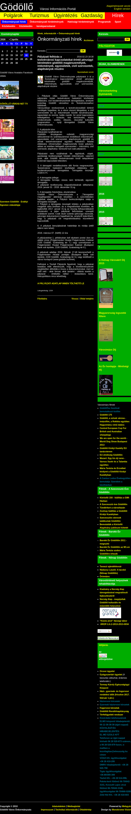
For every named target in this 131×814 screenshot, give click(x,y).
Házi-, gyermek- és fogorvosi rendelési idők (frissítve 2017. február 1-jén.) (115, 694)
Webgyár (126, 806)
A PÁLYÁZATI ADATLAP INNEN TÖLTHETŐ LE (60, 283)
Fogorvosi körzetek (109, 708)
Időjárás (103, 645)
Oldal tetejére (87, 299)
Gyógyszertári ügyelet (111, 674)
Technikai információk (66, 810)
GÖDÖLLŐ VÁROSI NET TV (14, 104)
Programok (104, 21)
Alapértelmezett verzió (118, 6)
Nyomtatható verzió (85, 72)
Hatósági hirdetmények (81, 21)
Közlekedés (8, 26)
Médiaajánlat (73, 806)
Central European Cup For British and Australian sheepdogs (113, 431)
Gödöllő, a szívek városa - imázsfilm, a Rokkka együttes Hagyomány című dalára (114, 421)
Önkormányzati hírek (14, 21)
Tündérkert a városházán (112, 508)
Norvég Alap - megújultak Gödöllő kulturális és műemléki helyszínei (112, 602)
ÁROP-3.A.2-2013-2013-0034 (114, 624)
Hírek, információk (46, 33)
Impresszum (47, 810)
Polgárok (13, 15)
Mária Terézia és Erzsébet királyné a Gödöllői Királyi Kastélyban (113, 471)
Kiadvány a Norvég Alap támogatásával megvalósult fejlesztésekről (114, 592)
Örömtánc (105, 576)
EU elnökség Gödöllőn (111, 455)
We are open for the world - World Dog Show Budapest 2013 (113, 441)
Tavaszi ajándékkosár (111, 566)
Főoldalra (42, 299)
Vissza (75, 299)
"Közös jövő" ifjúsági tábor (113, 621)
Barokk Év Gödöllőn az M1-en (115, 547)
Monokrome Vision (121, 810)
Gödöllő (16, 6)
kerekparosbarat (45, 26)
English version (122, 8)
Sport (118, 21)
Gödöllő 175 (106, 415)
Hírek (118, 15)
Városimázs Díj (107, 349)
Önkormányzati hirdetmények (46, 21)
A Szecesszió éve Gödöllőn (113, 504)
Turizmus (39, 15)
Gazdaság (92, 15)
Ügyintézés (65, 15)
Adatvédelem (59, 806)
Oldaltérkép (85, 810)
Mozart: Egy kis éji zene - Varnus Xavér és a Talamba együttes (113, 461)
